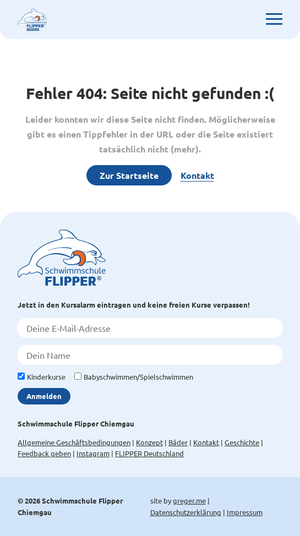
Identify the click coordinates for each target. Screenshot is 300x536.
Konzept (149, 442)
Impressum (245, 512)
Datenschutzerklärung (185, 512)
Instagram (93, 453)
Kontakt (197, 175)
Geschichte (242, 442)
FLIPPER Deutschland (149, 453)
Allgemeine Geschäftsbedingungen (74, 442)
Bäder (178, 442)
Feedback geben (44, 453)
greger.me (189, 500)
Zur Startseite (129, 175)
